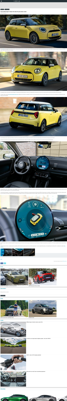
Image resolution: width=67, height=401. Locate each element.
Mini (3, 49)
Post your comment (7, 9)
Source (1, 259)
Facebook (2, 263)
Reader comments (3, 288)
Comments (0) (2, 9)
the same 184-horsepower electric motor (13, 94)
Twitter (5, 263)
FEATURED (1, 320)
